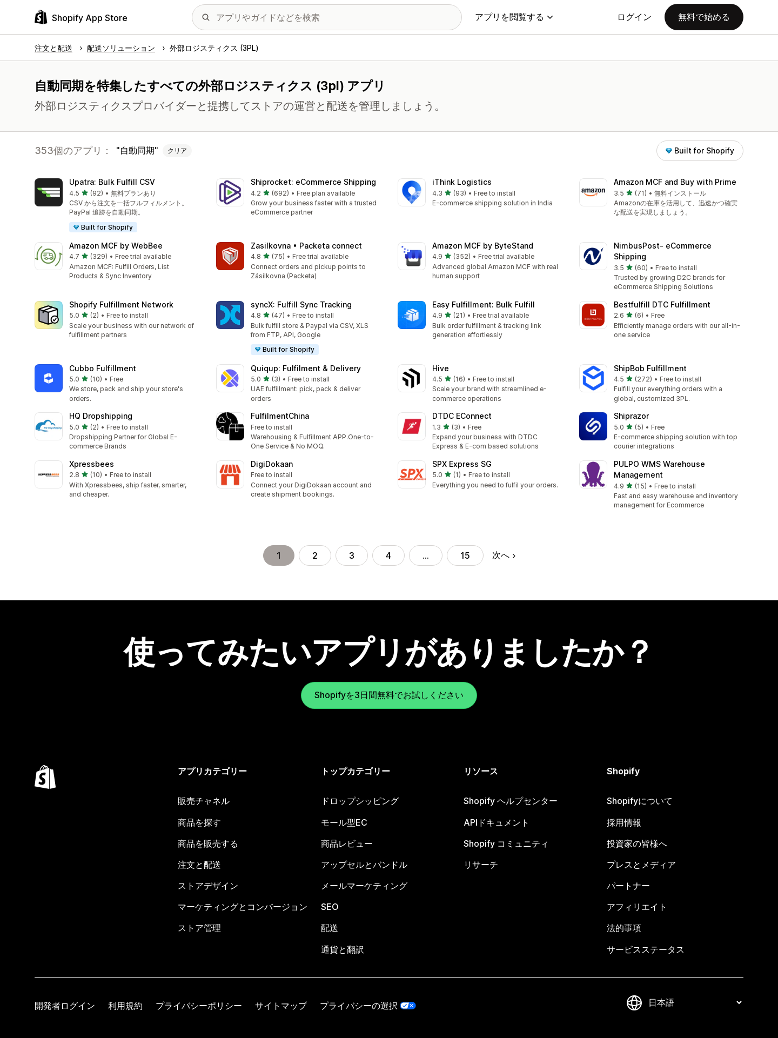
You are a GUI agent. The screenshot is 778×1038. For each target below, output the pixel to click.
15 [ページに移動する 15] (465, 555)
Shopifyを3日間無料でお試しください (389, 694)
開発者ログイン (65, 1005)
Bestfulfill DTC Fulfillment (662, 304)
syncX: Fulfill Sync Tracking (301, 304)
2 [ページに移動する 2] (315, 555)
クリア (177, 150)
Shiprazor (631, 415)
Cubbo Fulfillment (102, 368)
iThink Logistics (462, 181)
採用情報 (624, 822)
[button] (117, 205)
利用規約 (125, 1005)
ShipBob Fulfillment (650, 368)
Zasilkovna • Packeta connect (306, 245)
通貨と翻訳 (342, 949)
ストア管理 (199, 927)
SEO (330, 906)
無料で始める (704, 16)
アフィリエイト (637, 906)
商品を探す (199, 822)
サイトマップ (281, 1005)
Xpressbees (91, 463)
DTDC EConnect (462, 415)
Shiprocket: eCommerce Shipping (313, 181)
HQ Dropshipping (100, 415)
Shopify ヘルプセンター (511, 800)
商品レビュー (347, 843)
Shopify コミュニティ (506, 843)
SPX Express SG (462, 463)
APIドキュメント (496, 822)
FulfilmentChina (280, 415)
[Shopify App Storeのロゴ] (81, 17)
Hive (440, 368)
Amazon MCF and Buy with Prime (675, 181)
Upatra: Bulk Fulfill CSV (112, 181)
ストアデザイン (208, 885)
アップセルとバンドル (364, 864)
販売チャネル (204, 800)
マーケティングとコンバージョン (242, 906)
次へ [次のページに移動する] (503, 555)
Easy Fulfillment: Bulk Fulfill (483, 304)
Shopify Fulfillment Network (121, 304)
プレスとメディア (641, 864)
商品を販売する (208, 843)
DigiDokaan (272, 463)
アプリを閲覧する (514, 16)
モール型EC (344, 822)
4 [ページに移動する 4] (388, 555)
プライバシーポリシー (199, 1005)
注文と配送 (199, 864)
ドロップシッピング (360, 800)
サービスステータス (646, 949)
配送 (329, 927)
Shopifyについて (640, 800)
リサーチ (481, 864)
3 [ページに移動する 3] (351, 555)
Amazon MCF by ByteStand (482, 245)
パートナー (628, 885)
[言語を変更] (694, 1002)
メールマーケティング (364, 885)
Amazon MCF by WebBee (116, 245)
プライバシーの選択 (359, 1005)
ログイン (634, 16)
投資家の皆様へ (637, 843)
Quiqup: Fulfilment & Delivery (306, 368)
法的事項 (624, 927)
